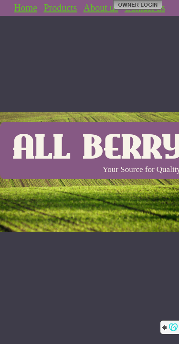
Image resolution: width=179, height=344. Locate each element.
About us (101, 7)
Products (60, 7)
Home (25, 7)
